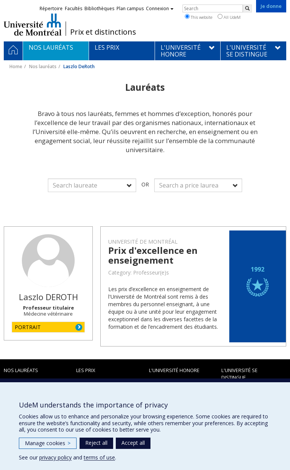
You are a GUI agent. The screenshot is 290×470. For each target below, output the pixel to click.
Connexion (159, 8)
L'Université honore (174, 370)
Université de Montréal (32, 24)
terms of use (99, 457)
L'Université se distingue (239, 374)
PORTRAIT (28, 327)
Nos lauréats (43, 66)
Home (15, 66)
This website (198, 17)
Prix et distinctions (103, 32)
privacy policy (55, 457)
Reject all (96, 442)
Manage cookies (48, 443)
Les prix (85, 370)
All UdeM (229, 17)
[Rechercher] (247, 8)
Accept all (133, 442)
